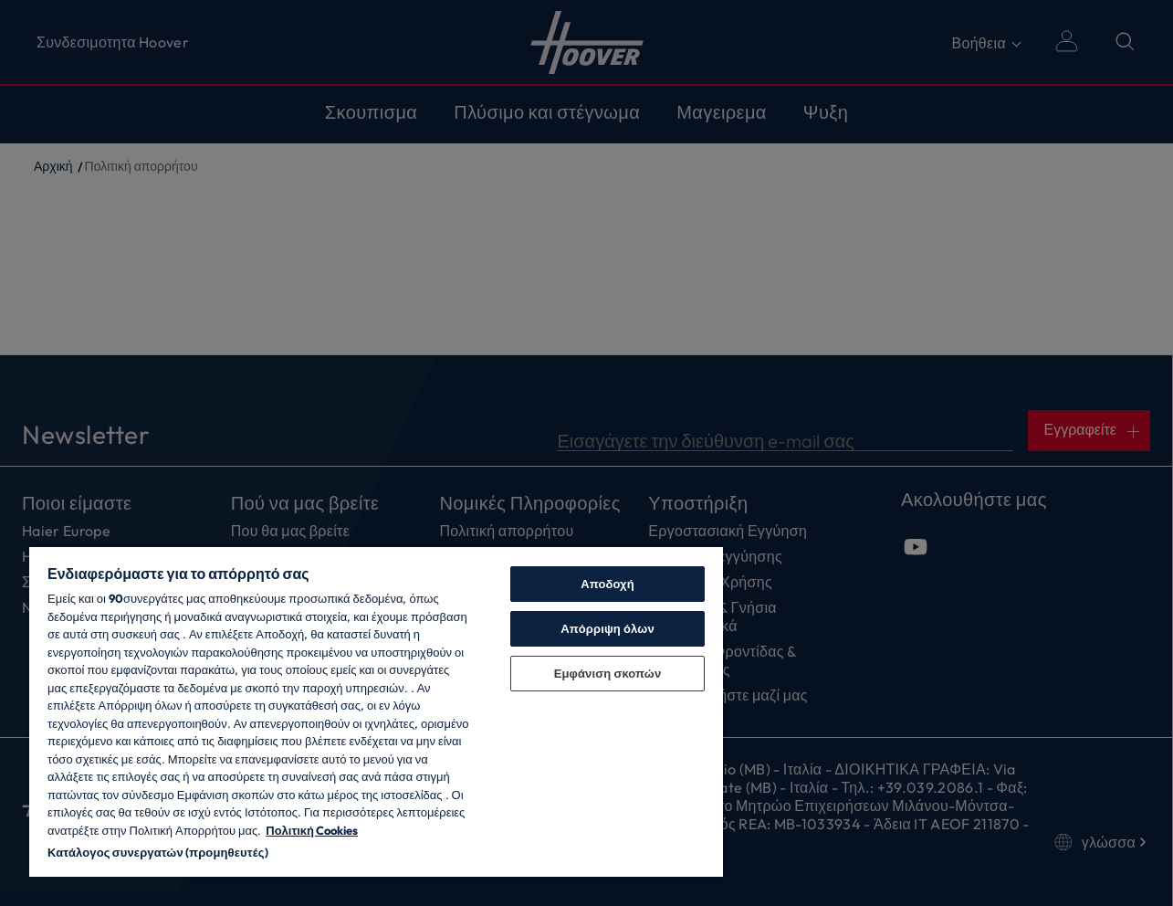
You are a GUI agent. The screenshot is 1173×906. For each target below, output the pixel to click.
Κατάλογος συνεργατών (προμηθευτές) (157, 852)
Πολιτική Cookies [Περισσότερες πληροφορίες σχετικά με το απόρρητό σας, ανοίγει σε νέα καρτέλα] (312, 830)
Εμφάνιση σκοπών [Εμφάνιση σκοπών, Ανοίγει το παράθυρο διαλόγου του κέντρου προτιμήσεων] (608, 673)
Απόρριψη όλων (607, 628)
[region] (376, 711)
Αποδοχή (607, 583)
